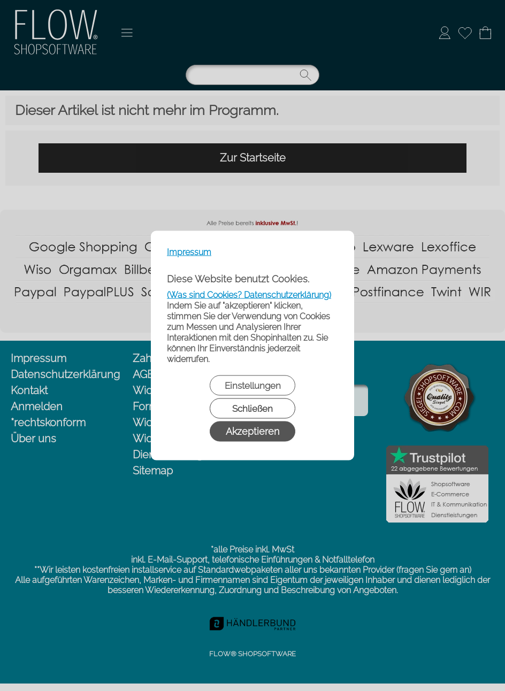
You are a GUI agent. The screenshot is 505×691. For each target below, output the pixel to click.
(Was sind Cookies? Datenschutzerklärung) (249, 295)
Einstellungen (253, 385)
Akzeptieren (252, 431)
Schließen (252, 408)
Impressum (189, 252)
